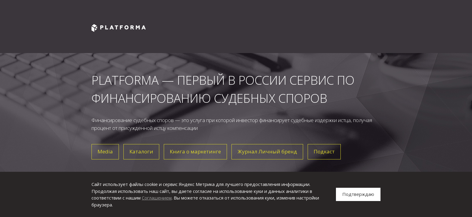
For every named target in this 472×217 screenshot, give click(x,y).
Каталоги (141, 151)
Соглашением (157, 198)
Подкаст (324, 151)
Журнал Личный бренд (267, 151)
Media (105, 151)
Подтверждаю (358, 194)
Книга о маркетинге (195, 151)
